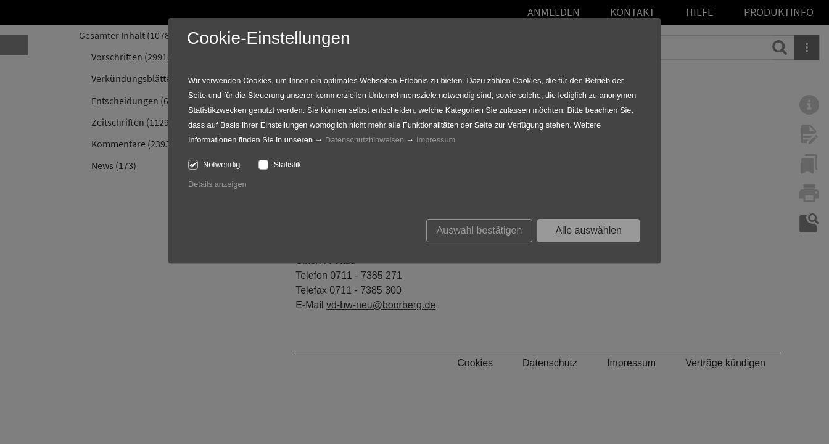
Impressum (435, 139)
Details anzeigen (217, 184)
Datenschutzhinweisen (364, 139)
